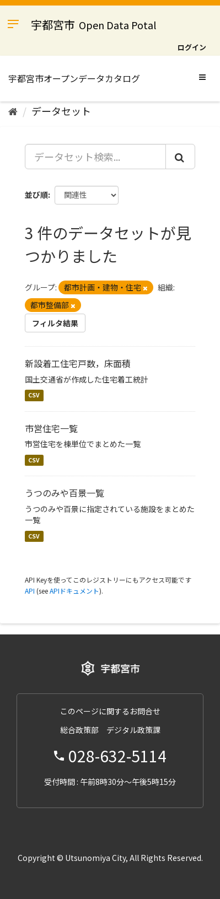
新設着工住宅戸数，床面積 (78, 363)
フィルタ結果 (55, 323)
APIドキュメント (74, 590)
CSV (34, 395)
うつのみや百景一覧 (64, 492)
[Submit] (180, 156)
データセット (61, 111)
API (30, 590)
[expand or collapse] (202, 77)
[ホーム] (13, 111)
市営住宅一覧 (51, 428)
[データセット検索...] (95, 156)
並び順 (36, 194)
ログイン (192, 47)
